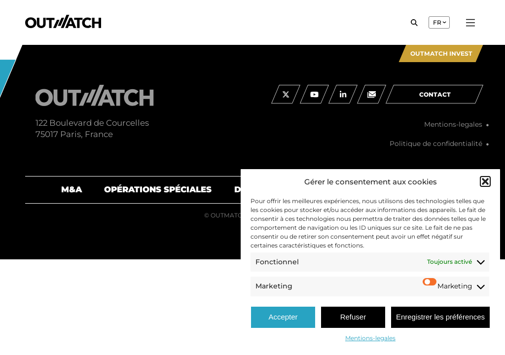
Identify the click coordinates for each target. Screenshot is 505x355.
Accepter (282, 317)
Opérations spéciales (158, 189)
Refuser (353, 317)
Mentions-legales (370, 338)
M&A (71, 189)
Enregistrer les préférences (440, 317)
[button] (485, 181)
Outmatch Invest (441, 53)
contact (435, 102)
